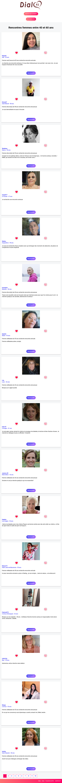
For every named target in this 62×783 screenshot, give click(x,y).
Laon (3, 382)
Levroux (4, 706)
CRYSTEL (4, 658)
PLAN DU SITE (50, 781)
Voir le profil (31, 73)
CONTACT (58, 781)
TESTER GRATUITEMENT (31, 13)
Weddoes (4, 148)
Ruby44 (4, 56)
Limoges (4, 428)
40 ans (10, 289)
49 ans (11, 243)
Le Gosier (4, 196)
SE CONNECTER (31, 19)
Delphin (4, 519)
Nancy (4, 150)
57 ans (10, 196)
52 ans (7, 660)
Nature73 (4, 566)
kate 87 (4, 427)
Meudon (4, 289)
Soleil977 (4, 195)
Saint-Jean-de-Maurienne (9, 567)
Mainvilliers (5, 474)
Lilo (3, 380)
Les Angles (5, 521)
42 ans (8, 382)
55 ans (8, 335)
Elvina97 (4, 102)
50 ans (7, 57)
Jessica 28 (5, 473)
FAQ (39, 781)
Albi (3, 57)
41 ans (10, 428)
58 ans (12, 103)
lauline (4, 751)
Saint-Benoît (5, 103)
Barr (3, 660)
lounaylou (5, 287)
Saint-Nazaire (6, 753)
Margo (4, 705)
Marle (3, 335)
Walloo (4, 241)
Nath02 (4, 334)
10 (35, 776)
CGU (43, 781)
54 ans (11, 521)
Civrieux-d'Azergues (7, 614)
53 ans (9, 706)
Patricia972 (5, 612)
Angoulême (5, 243)
